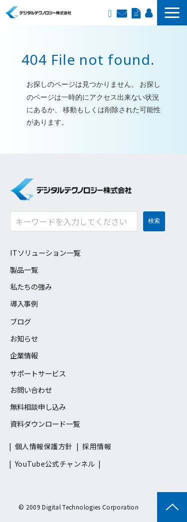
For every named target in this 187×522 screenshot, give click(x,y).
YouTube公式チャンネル (55, 464)
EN (110, 12)
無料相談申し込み (38, 406)
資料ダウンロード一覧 (45, 423)
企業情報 (24, 355)
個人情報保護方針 (43, 446)
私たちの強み (31, 286)
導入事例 (24, 303)
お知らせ (24, 338)
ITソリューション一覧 (45, 252)
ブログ (20, 321)
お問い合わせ (121, 12)
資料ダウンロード (136, 12)
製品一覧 (24, 269)
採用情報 (149, 12)
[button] (172, 12)
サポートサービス (38, 373)
